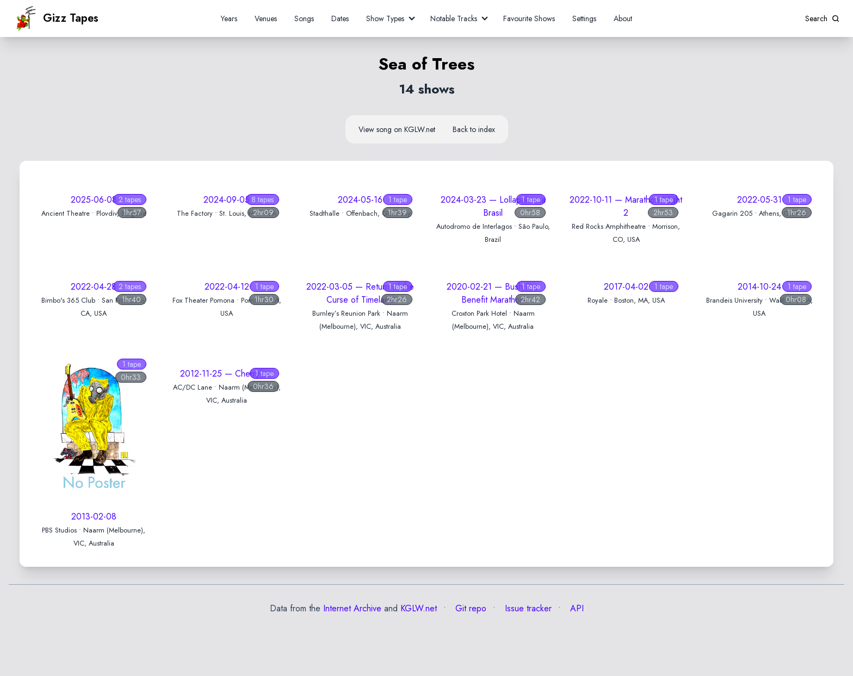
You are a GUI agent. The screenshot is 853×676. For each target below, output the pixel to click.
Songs (304, 18)
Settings (584, 18)
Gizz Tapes (56, 18)
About (623, 18)
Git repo (469, 608)
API (575, 608)
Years (229, 18)
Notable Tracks (453, 18)
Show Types (385, 18)
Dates (340, 18)
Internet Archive (352, 608)
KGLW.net (418, 608)
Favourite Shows (529, 18)
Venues (266, 18)
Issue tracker (527, 608)
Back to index (474, 129)
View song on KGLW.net (396, 129)
